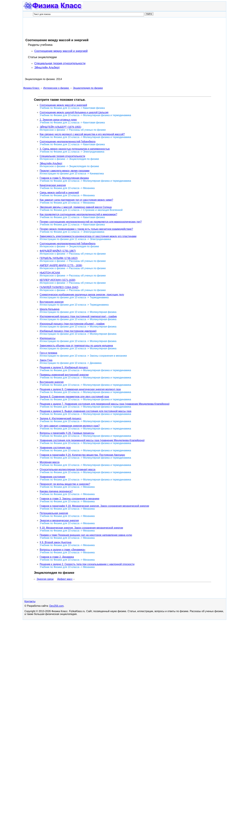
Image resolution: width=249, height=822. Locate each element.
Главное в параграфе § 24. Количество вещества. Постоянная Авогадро (82, 455)
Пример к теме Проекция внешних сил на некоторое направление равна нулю (86, 535)
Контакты (29, 601)
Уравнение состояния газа (55, 447)
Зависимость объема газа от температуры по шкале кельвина (76, 345)
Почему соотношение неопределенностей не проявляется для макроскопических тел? (91, 221)
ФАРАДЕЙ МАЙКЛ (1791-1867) (58, 250)
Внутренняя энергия (52, 302)
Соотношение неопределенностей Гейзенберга (67, 141)
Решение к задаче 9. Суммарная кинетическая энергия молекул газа (80, 389)
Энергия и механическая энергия (59, 520)
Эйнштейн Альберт (47, 67)
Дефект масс (65, 579)
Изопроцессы (47, 338)
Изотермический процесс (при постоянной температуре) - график (78, 316)
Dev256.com (56, 606)
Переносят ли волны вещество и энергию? (65, 484)
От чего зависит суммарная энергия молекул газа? (70, 425)
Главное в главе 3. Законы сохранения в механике (69, 498)
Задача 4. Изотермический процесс (60, 418)
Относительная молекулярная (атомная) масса (67, 469)
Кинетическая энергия (53, 185)
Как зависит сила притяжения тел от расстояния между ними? (76, 199)
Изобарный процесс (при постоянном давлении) (68, 331)
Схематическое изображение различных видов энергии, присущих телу (82, 294)
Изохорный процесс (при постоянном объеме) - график (72, 323)
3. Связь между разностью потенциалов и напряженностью (75, 148)
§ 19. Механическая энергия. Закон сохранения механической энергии (81, 527)
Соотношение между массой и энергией (61, 51)
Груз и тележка (48, 353)
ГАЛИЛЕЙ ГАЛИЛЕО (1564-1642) (59, 287)
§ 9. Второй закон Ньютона (55, 542)
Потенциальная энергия (54, 513)
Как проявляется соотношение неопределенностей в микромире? (78, 214)
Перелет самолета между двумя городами (64, 170)
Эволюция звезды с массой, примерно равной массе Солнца (76, 207)
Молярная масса (50, 462)
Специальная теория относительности (59, 63)
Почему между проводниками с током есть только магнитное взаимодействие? (86, 229)
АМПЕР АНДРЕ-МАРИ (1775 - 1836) (61, 265)
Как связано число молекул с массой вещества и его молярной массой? (82, 134)
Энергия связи (45, 579)
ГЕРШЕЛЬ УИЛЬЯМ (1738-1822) (59, 258)
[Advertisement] (81, 28)
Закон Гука (46, 360)
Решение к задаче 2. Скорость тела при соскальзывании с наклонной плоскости (87, 564)
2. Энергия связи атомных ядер (58, 119)
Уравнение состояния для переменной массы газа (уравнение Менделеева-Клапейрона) (92, 440)
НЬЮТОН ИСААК (50, 272)
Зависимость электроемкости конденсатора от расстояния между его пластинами (88, 236)
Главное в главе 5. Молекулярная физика (64, 178)
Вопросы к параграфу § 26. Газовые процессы (67, 433)
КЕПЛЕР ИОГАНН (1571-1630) (57, 280)
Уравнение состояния (52, 476)
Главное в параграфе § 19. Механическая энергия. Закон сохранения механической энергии (94, 506)
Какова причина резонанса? (56, 491)
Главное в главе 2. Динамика (57, 557)
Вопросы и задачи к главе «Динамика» (62, 549)
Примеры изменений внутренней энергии (64, 374)
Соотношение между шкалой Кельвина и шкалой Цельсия (74, 112)
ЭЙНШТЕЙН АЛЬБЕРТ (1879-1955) (60, 127)
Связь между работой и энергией (59, 192)
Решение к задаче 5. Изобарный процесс (64, 367)
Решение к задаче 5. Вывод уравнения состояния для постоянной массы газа (85, 411)
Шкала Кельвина (49, 309)
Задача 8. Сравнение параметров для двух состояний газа (74, 396)
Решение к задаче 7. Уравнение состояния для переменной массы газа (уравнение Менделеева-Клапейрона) (105, 404)
